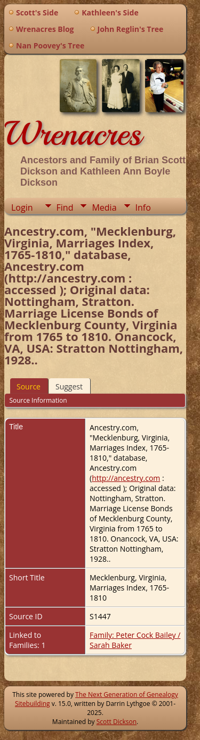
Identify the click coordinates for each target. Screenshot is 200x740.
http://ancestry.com (126, 478)
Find (65, 207)
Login (22, 207)
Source (29, 386)
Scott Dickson (117, 721)
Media (104, 207)
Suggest (69, 386)
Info (143, 207)
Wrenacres (72, 133)
